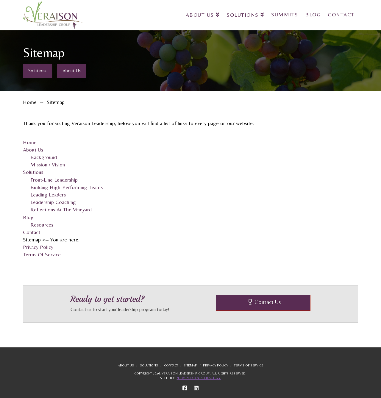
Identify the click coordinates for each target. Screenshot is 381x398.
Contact (31, 232)
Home (30, 142)
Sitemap (190, 365)
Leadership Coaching (53, 202)
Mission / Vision (47, 164)
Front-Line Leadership (54, 180)
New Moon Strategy (199, 378)
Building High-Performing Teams (66, 187)
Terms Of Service (42, 254)
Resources (41, 224)
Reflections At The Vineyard (61, 209)
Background (43, 157)
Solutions (33, 172)
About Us (33, 149)
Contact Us (265, 302)
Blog (28, 217)
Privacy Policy (38, 247)
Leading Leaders (48, 194)
